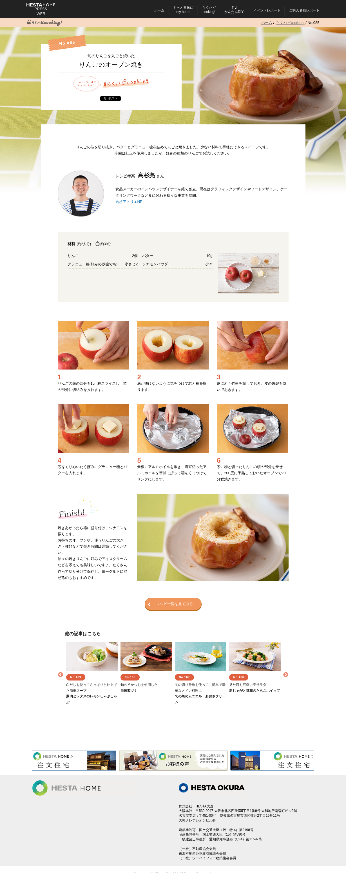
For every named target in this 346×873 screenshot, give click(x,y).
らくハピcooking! (209, 10)
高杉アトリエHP (128, 202)
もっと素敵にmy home (183, 10)
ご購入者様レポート (304, 10)
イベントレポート (266, 10)
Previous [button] (60, 675)
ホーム (159, 10)
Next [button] (286, 675)
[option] (92, 674)
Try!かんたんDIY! (234, 10)
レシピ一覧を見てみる (170, 604)
